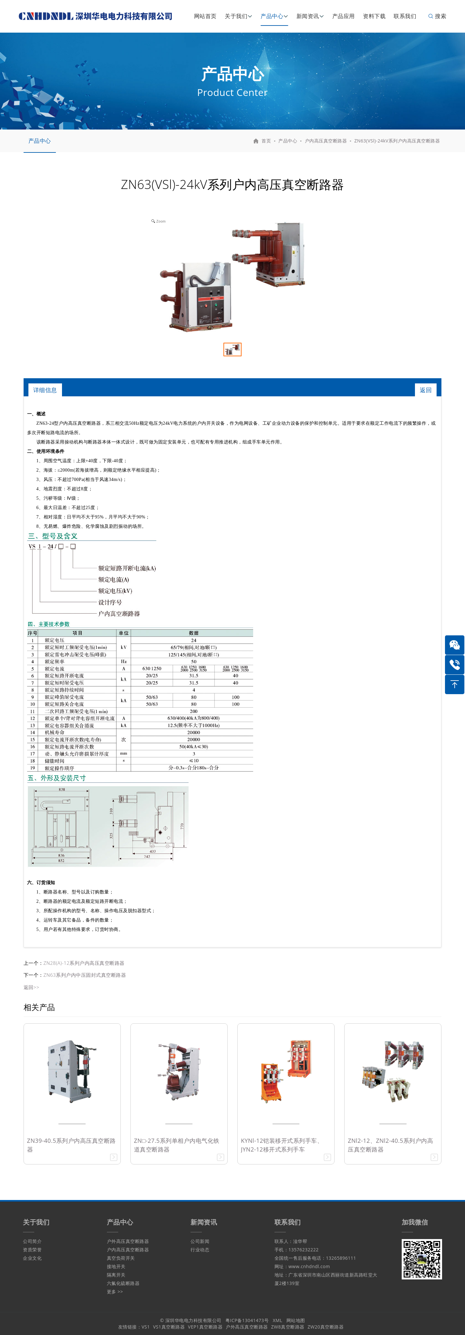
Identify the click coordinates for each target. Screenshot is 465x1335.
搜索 (437, 16)
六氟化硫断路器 (123, 1283)
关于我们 (236, 16)
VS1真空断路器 (169, 1327)
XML (278, 1320)
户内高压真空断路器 (326, 141)
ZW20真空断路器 (326, 1327)
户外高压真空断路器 (128, 1241)
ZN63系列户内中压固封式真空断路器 (85, 975)
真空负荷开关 (121, 1258)
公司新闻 (200, 1241)
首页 (266, 141)
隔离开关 (116, 1275)
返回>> (31, 987)
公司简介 (32, 1241)
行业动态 (200, 1249)
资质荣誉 (32, 1249)
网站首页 (205, 16)
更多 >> (115, 1291)
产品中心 (272, 16)
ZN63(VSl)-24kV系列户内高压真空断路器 (397, 141)
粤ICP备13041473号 (247, 1320)
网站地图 (295, 1320)
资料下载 (374, 16)
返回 (426, 390)
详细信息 (45, 390)
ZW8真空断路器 (288, 1327)
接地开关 (116, 1266)
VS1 (145, 1327)
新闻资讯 (307, 16)
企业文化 (32, 1258)
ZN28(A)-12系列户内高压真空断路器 (84, 963)
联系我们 (405, 16)
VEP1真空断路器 (205, 1327)
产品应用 (343, 16)
